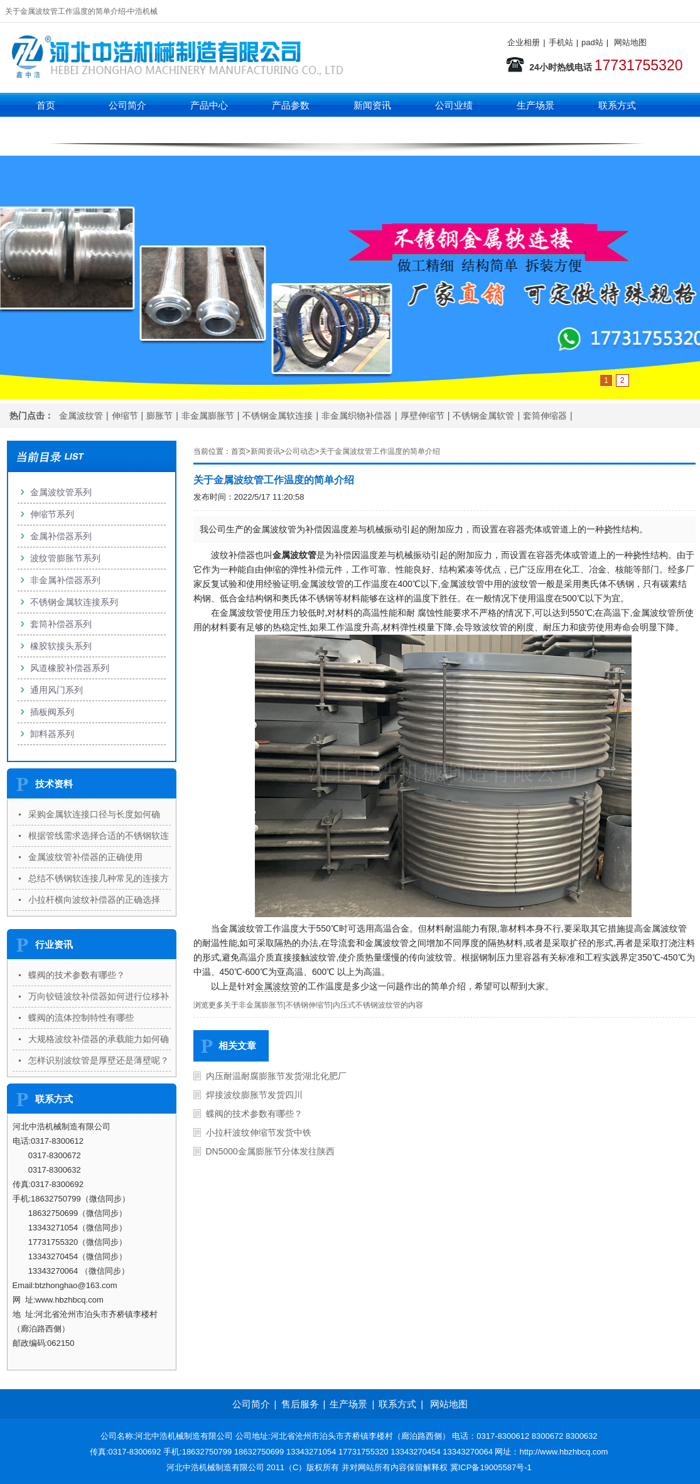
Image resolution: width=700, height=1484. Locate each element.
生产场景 (535, 105)
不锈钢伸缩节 (308, 1005)
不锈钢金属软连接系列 (74, 602)
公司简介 (127, 105)
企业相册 (523, 42)
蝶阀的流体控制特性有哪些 (81, 1018)
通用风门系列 (56, 690)
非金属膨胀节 (207, 416)
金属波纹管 (81, 416)
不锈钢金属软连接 (277, 416)
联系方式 (617, 105)
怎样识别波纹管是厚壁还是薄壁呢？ (98, 1060)
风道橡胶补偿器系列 (69, 668)
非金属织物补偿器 (356, 416)
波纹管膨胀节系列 (65, 558)
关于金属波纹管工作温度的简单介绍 (380, 451)
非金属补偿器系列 (65, 580)
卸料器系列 (52, 734)
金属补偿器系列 (61, 536)
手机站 (561, 42)
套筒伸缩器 (545, 416)
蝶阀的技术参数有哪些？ (254, 1114)
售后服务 (300, 1404)
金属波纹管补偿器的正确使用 (85, 857)
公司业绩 (454, 105)
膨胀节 (159, 416)
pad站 (592, 42)
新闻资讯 (372, 105)
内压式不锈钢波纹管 (367, 1005)
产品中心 (209, 105)
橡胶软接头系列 (61, 646)
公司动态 (300, 451)
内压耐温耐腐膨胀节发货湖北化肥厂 (276, 1076)
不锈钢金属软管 (483, 416)
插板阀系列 (52, 712)
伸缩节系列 (208, 130)
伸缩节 (125, 416)
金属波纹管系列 (61, 492)
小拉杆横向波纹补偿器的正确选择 (94, 900)
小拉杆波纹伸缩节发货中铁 (258, 1132)
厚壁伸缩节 (422, 416)
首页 (45, 105)
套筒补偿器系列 (61, 624)
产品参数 (291, 105)
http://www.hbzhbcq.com (564, 1451)
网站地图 (630, 42)
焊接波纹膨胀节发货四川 (254, 1095)
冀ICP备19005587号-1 (491, 1467)
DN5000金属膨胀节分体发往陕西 (270, 1151)
